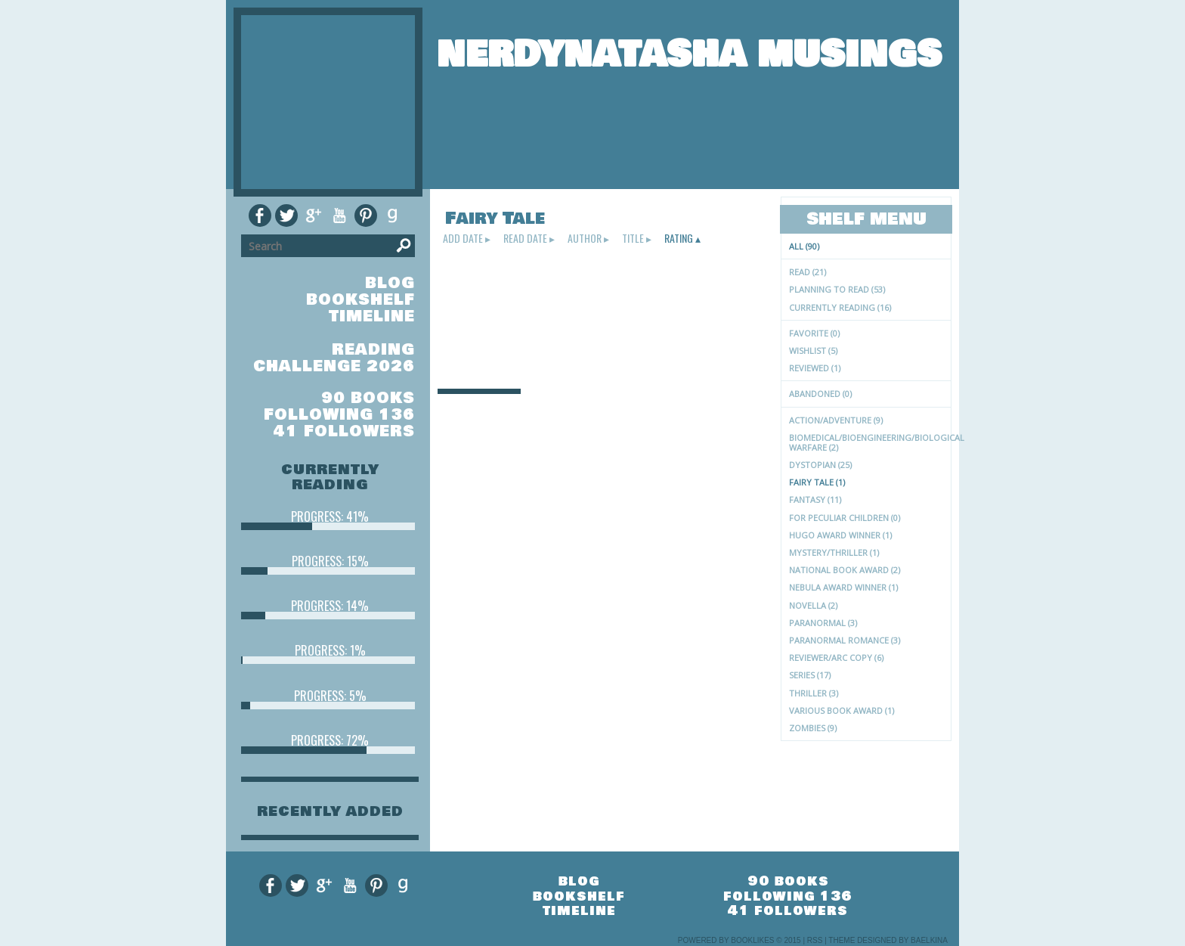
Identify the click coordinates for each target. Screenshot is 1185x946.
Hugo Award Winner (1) (840, 535)
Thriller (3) (813, 693)
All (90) (804, 246)
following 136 (339, 414)
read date (525, 238)
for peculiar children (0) (844, 517)
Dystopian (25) (820, 464)
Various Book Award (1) (841, 710)
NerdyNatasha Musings (689, 54)
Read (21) (807, 272)
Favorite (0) (814, 333)
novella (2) (813, 605)
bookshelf (360, 300)
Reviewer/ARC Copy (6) (836, 657)
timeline (372, 316)
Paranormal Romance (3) (844, 640)
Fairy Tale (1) (817, 482)
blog (390, 283)
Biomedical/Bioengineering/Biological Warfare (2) (870, 442)
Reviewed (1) (814, 368)
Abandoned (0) (820, 393)
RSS (815, 940)
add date (463, 238)
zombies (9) (813, 728)
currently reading (330, 477)
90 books (368, 398)
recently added (330, 811)
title (633, 238)
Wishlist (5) (813, 350)
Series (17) (810, 675)
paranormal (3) (823, 622)
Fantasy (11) (815, 499)
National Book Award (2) (844, 569)
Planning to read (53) (837, 289)
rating (678, 238)
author (585, 238)
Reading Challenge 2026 (334, 358)
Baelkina (929, 940)
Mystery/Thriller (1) (834, 552)
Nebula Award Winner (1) (843, 587)
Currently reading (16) (840, 307)
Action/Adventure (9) (836, 420)
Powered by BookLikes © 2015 (739, 940)
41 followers (344, 431)
